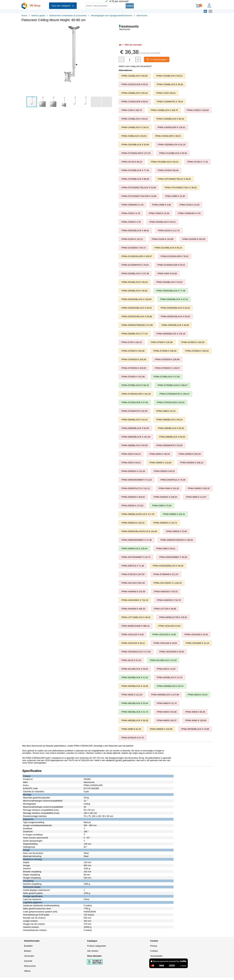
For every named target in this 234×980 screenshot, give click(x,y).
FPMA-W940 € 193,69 (195, 720)
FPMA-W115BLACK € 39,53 (134, 669)
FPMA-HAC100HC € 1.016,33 (168, 583)
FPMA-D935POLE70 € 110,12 (135, 488)
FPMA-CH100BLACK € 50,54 (173, 153)
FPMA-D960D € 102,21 (174, 514)
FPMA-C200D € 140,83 (198, 110)
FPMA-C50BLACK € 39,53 (133, 136)
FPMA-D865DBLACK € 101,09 (135, 437)
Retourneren (30, 966)
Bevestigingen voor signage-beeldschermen (111, 15)
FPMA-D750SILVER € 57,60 (134, 402)
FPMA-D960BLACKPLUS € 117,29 (137, 514)
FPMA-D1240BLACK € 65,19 (168, 248)
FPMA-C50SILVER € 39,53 (168, 136)
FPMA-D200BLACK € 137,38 (135, 273)
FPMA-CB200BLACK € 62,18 (171, 145)
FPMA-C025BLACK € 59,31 (169, 76)
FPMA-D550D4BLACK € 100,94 (136, 299)
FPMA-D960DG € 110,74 (165, 523)
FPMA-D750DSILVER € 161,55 (136, 394)
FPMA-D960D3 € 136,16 (132, 523)
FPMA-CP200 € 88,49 (168, 170)
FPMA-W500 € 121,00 (131, 695)
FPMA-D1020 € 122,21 (132, 239)
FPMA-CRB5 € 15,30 (175, 196)
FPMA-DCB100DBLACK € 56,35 (168, 566)
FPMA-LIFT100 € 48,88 (165, 609)
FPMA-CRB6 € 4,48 (161, 205)
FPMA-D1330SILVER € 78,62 (174, 256)
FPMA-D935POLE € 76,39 (172, 480)
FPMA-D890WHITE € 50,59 (169, 445)
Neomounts (141, 15)
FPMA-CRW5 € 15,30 (159, 213)
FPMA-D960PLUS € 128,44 (134, 548)
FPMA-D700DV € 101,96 (133, 377)
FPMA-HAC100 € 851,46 (133, 583)
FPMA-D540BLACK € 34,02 (169, 282)
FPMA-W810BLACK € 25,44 (134, 703)
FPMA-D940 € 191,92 (169, 488)
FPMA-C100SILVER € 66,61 (134, 102)
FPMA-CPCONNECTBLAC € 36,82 (174, 179)
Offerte (27, 971)
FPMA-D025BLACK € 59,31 (162, 222)
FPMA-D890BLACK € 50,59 (134, 445)
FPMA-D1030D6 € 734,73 (133, 248)
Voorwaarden (156, 956)
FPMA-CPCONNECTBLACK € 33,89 (138, 187)
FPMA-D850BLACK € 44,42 (134, 420)
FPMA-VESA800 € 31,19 (197, 643)
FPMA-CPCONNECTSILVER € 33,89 (138, 196)
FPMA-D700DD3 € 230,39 (133, 359)
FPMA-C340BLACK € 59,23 (134, 119)
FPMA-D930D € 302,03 (190, 454)
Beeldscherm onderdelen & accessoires (68, 15)
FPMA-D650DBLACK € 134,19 (170, 334)
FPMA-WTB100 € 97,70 (132, 738)
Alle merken (92, 951)
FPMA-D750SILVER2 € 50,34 (171, 402)
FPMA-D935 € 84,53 (131, 463)
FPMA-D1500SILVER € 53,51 (171, 265)
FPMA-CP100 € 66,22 (131, 162)
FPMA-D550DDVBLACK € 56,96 (136, 316)
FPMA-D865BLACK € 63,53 (171, 428)
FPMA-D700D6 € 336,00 (164, 351)
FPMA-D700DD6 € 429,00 (133, 368)
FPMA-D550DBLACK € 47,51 (174, 299)
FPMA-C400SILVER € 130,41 (171, 127)
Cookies (154, 951)
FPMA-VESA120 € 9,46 (132, 634)
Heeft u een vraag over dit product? (135, 66)
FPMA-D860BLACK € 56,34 (169, 420)
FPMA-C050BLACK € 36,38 (170, 84)
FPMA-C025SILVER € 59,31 (134, 84)
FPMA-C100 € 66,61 (166, 93)
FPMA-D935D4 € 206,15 (191, 463)
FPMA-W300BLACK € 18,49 (134, 686)
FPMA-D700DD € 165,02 (197, 351)
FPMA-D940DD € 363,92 (133, 497)
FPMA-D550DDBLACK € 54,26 (175, 308)
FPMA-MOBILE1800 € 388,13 (135, 626)
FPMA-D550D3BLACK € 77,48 (170, 291)
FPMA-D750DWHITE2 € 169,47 (174, 394)
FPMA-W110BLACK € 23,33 (163, 660)
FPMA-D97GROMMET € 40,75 (135, 557)
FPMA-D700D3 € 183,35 (192, 342)
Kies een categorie (63, 5)
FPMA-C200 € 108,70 (131, 110)
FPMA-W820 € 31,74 (166, 703)
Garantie (28, 961)
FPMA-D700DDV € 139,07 (167, 368)
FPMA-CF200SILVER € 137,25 (135, 153)
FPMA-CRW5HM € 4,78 (189, 213)
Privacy (153, 946)
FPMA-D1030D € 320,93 (193, 239)
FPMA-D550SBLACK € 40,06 (175, 325)
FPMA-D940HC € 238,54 (165, 497)
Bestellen (28, 946)
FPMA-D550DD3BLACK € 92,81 (136, 308)
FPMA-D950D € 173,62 (132, 506)
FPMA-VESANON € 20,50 (171, 652)
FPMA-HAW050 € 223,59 (133, 591)
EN (210, 11)
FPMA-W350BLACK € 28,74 (170, 686)
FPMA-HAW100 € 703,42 (166, 591)
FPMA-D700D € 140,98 (162, 342)
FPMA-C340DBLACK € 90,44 (170, 119)
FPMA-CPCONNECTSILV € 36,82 (181, 187)
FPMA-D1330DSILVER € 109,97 (136, 256)
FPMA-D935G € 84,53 (164, 471)
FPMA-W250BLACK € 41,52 (134, 677)
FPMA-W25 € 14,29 (166, 669)
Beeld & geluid (38, 15)
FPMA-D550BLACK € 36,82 (134, 291)
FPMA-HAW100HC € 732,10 (134, 600)
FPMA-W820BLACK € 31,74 (134, 712)
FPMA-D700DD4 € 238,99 (167, 359)
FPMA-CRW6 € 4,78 (131, 222)
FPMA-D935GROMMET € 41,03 (136, 480)
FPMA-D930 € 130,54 (160, 454)
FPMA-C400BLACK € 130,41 (135, 127)
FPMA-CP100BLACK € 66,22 (164, 162)
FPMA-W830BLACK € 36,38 (134, 720)
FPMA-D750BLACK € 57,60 (167, 377)
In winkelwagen (157, 59)
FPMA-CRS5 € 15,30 (189, 205)
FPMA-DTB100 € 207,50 (132, 574)
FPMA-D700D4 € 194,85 (132, 351)
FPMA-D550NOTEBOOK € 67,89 (137, 325)
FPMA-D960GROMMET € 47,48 (136, 540)
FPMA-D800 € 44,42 (166, 411)
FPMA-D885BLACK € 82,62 (172, 437)
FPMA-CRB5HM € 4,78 (132, 205)
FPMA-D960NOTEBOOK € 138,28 (176, 540)
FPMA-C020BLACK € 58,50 (134, 76)
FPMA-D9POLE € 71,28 (132, 566)
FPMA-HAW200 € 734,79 (169, 600)
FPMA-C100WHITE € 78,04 (170, 102)
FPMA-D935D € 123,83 (160, 463)
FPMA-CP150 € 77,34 (197, 162)
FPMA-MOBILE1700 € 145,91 (173, 617)
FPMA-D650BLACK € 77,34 (134, 334)
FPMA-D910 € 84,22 (131, 454)
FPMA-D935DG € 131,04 (133, 471)
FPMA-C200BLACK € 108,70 (164, 110)
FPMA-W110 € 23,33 (131, 660)
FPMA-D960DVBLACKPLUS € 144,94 (139, 531)
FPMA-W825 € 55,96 (166, 712)
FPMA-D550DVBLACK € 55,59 (175, 316)
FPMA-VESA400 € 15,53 (196, 634)
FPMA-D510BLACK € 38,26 (134, 282)
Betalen (27, 951)
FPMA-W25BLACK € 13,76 (169, 677)
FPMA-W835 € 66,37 (166, 720)
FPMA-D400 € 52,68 (167, 273)
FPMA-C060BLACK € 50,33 (134, 93)
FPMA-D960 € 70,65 (161, 506)
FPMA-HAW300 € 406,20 (133, 609)
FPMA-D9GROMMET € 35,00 (173, 557)
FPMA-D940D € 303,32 (199, 488)
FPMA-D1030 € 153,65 (162, 239)
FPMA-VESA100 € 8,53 (169, 626)
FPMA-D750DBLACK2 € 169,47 (172, 385)
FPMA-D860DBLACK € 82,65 (135, 428)
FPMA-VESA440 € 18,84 (165, 643)
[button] (114, 27)
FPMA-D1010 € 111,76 (169, 230)
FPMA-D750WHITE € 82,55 (134, 411)
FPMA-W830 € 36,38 (195, 712)
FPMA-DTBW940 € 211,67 (165, 574)
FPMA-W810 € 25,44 (197, 695)
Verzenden (29, 956)
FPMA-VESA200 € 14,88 (164, 634)
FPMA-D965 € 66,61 (166, 548)
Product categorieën (96, 946)
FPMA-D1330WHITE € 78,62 (135, 265)
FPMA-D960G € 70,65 (176, 531)
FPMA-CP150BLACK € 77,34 (135, 170)
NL (205, 11)
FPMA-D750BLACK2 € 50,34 (135, 385)
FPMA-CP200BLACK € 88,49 (135, 179)
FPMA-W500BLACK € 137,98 (165, 695)
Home (24, 15)
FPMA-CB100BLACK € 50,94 (135, 145)
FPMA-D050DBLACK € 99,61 (135, 230)
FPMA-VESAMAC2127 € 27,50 (136, 652)
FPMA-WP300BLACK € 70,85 (195, 729)
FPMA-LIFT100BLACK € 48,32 (135, 617)
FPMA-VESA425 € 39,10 (133, 643)
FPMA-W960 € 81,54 (131, 729)
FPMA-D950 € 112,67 (196, 497)
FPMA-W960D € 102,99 (161, 729)
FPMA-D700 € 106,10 (131, 342)
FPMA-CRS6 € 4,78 (130, 213)
